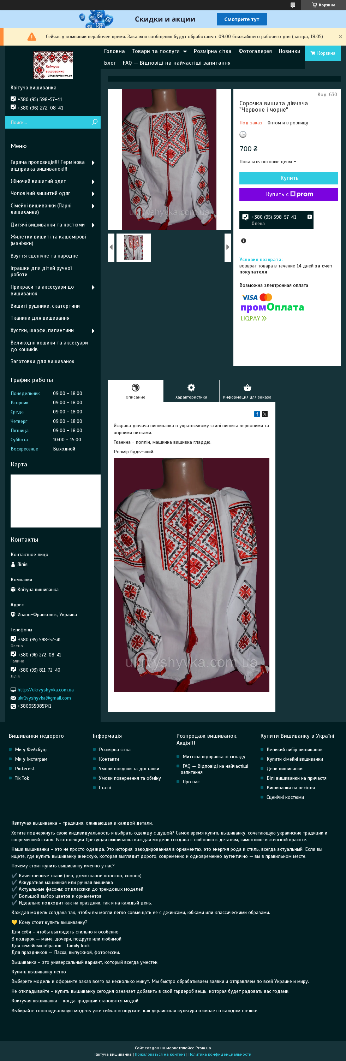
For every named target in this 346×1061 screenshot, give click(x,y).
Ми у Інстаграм (31, 759)
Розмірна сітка (213, 51)
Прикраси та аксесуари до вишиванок (42, 290)
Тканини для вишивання (40, 318)
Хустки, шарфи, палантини (42, 330)
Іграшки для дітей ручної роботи (41, 271)
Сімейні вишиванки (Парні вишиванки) (41, 209)
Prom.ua (203, 1047)
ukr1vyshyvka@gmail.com (44, 698)
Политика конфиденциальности (220, 1054)
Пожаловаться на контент (160, 1054)
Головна (114, 51)
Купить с (289, 194)
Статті (105, 788)
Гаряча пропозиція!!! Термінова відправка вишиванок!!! (48, 165)
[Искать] (94, 122)
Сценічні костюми (285, 797)
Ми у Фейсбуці (31, 750)
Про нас (191, 782)
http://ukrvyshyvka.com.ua (46, 690)
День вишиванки (285, 769)
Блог (110, 62)
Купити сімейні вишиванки (295, 759)
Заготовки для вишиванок (42, 361)
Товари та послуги (156, 51)
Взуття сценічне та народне (44, 256)
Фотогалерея (255, 51)
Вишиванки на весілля (291, 788)
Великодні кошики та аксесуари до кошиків (49, 346)
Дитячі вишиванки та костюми (48, 225)
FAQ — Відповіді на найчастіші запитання (177, 62)
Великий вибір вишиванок (295, 750)
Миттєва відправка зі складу (214, 757)
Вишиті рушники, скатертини (45, 306)
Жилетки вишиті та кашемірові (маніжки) (48, 240)
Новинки (289, 51)
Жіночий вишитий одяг (38, 181)
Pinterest (25, 769)
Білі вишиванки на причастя (297, 778)
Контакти (109, 759)
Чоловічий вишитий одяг (40, 193)
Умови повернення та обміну (130, 778)
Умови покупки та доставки (129, 769)
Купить (290, 178)
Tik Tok (22, 778)
